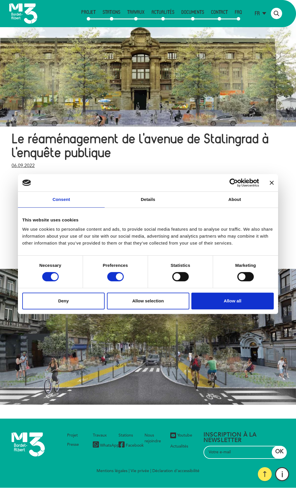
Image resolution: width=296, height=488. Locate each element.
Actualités (162, 11)
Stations (111, 11)
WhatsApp (106, 445)
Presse (73, 445)
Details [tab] (148, 199)
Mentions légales (112, 471)
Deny (63, 300)
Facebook (131, 445)
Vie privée (140, 471)
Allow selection (148, 300)
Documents (192, 11)
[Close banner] (272, 183)
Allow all (232, 300)
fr (257, 13)
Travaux (136, 11)
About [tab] (234, 199)
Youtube (181, 435)
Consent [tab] (61, 199)
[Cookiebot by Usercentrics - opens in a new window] (233, 182)
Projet (88, 11)
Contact (219, 11)
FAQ (238, 11)
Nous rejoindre (153, 438)
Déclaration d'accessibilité (175, 471)
